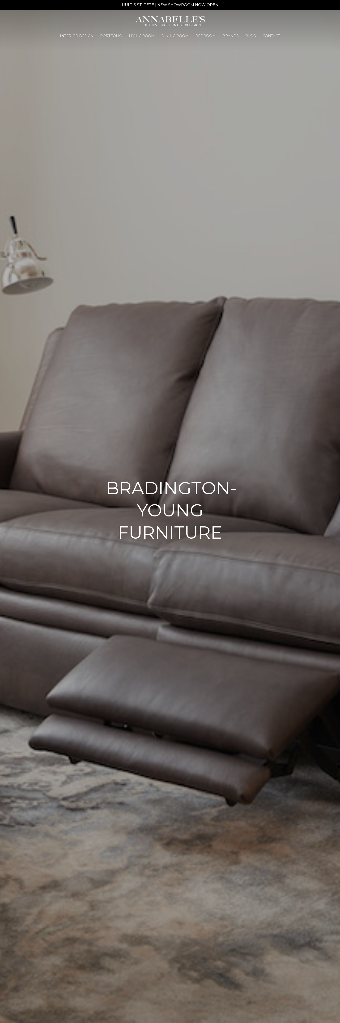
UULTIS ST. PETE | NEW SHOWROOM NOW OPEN (170, 5)
